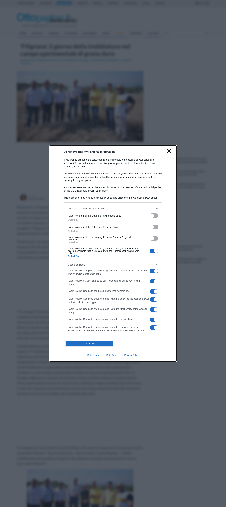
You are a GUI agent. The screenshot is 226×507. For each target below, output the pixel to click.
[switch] (154, 215)
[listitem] (113, 208)
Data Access (112, 355)
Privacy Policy (131, 355)
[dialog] (113, 253)
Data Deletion (94, 355)
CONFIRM (89, 343)
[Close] (170, 152)
